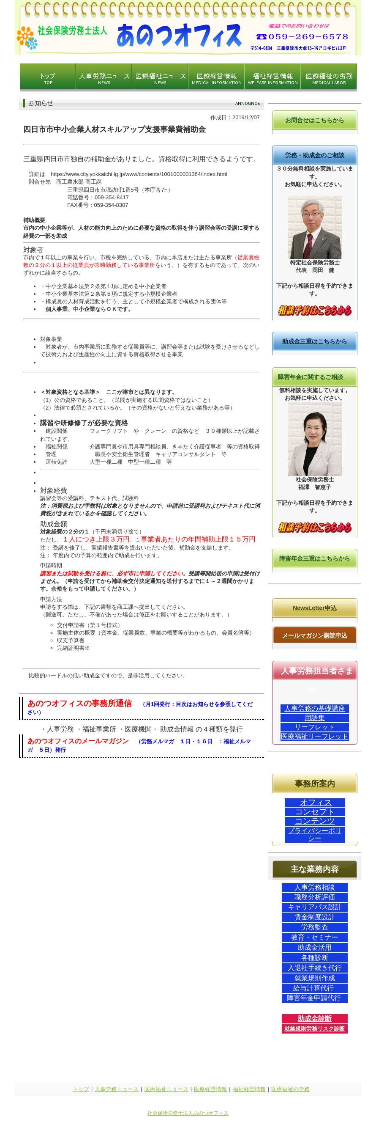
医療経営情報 (210, 1089)
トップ (81, 1089)
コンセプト (315, 811)
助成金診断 (315, 1018)
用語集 (315, 717)
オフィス (316, 802)
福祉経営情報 (249, 1089)
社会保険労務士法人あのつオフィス (188, 1113)
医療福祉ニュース (166, 1089)
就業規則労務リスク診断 (314, 1029)
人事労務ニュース (117, 1089)
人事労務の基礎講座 (314, 708)
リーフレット (314, 727)
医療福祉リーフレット (315, 736)
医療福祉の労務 (290, 1089)
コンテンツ (315, 821)
